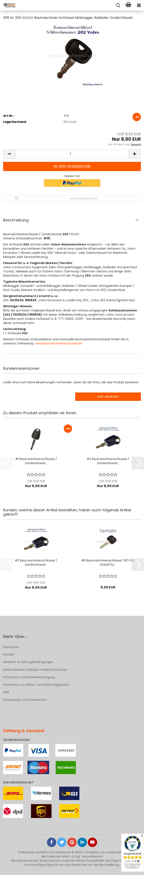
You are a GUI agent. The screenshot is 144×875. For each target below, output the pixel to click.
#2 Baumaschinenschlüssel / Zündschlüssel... (108, 461)
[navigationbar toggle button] (139, 5)
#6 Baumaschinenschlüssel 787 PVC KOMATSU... (108, 562)
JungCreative (115, 852)
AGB (6, 692)
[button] (9, 154)
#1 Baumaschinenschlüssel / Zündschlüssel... (36, 461)
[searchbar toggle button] (118, 5)
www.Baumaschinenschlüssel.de (58, 343)
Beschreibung (16, 220)
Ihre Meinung (108, 397)
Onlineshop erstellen (33, 852)
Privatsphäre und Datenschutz (25, 700)
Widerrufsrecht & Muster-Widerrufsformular (35, 670)
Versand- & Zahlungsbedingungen (28, 662)
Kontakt (8, 654)
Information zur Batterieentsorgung (29, 677)
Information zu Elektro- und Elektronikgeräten (36, 685)
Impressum (11, 647)
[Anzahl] (72, 154)
